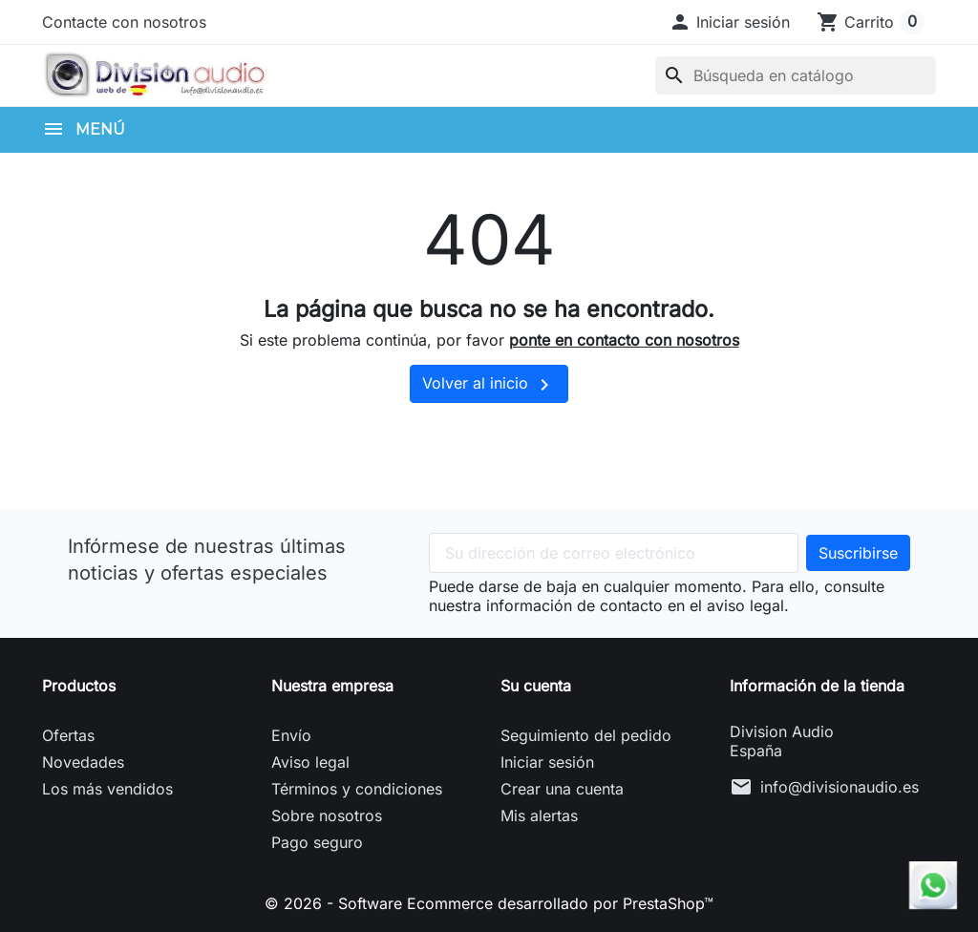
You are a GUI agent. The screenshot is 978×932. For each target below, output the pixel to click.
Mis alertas (539, 815)
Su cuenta (535, 685)
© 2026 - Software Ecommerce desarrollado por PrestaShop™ (489, 903)
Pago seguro (317, 842)
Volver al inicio (489, 384)
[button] (729, 22)
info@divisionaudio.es (839, 786)
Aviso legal (310, 762)
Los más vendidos (107, 788)
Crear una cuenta (562, 788)
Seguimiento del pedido (585, 735)
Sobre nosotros (326, 815)
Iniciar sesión (547, 762)
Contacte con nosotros (124, 22)
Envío (291, 735)
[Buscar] (795, 75)
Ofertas (68, 735)
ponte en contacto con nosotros (624, 340)
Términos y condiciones (356, 788)
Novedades (83, 762)
